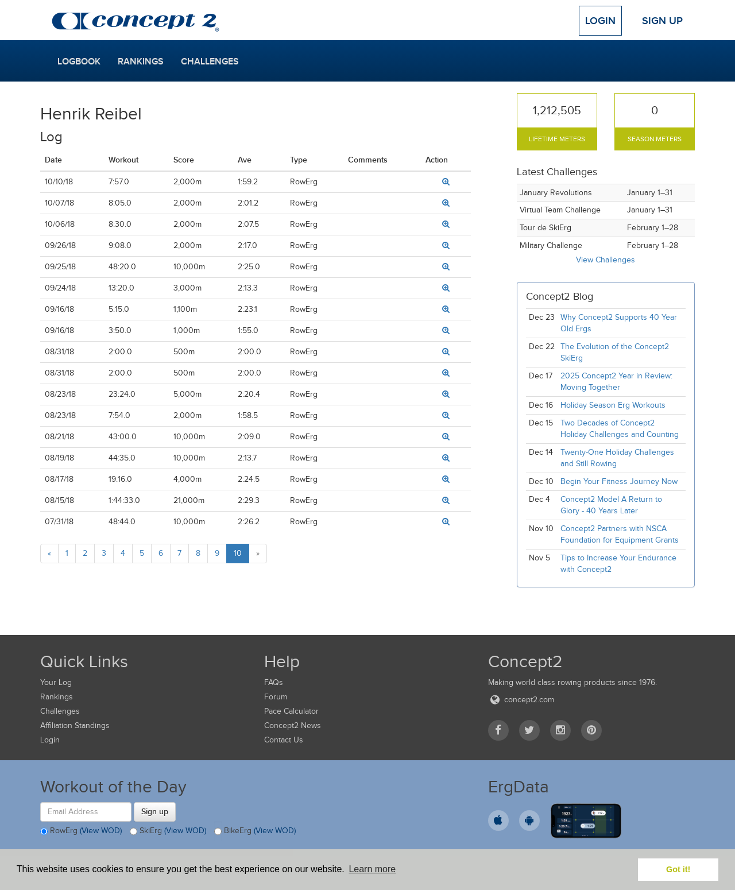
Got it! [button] (678, 869)
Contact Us (283, 740)
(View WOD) (101, 830)
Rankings (141, 61)
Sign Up (662, 20)
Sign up (154, 811)
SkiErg (168, 831)
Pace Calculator (291, 711)
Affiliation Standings (75, 725)
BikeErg (255, 831)
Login (600, 20)
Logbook (78, 61)
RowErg (81, 831)
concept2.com (521, 699)
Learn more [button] (372, 869)
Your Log (56, 682)
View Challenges (605, 260)
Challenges (210, 61)
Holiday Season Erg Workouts (613, 405)
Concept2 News (292, 725)
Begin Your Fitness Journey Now (619, 481)
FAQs (273, 682)
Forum (275, 696)
